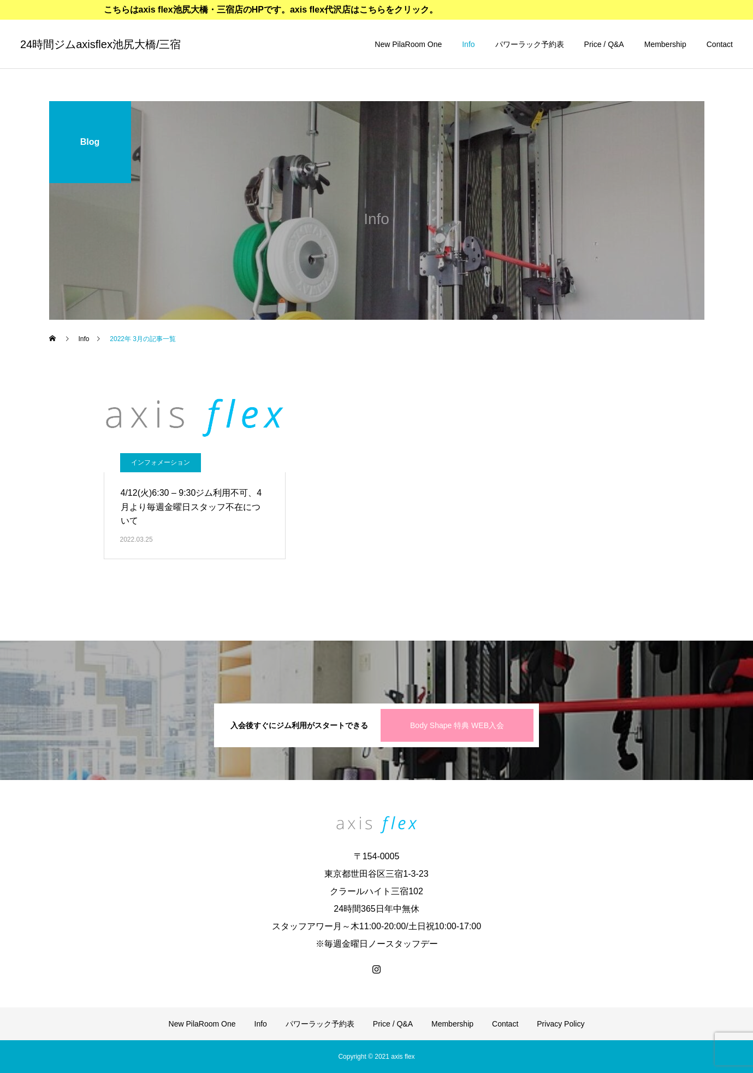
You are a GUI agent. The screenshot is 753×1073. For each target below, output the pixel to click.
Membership (665, 44)
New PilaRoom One (408, 44)
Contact (720, 44)
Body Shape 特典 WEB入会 (457, 725)
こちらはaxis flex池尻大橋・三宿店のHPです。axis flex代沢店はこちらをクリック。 (271, 9)
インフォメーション (160, 462)
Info (468, 44)
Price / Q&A (604, 44)
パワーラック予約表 (529, 44)
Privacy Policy (560, 1023)
